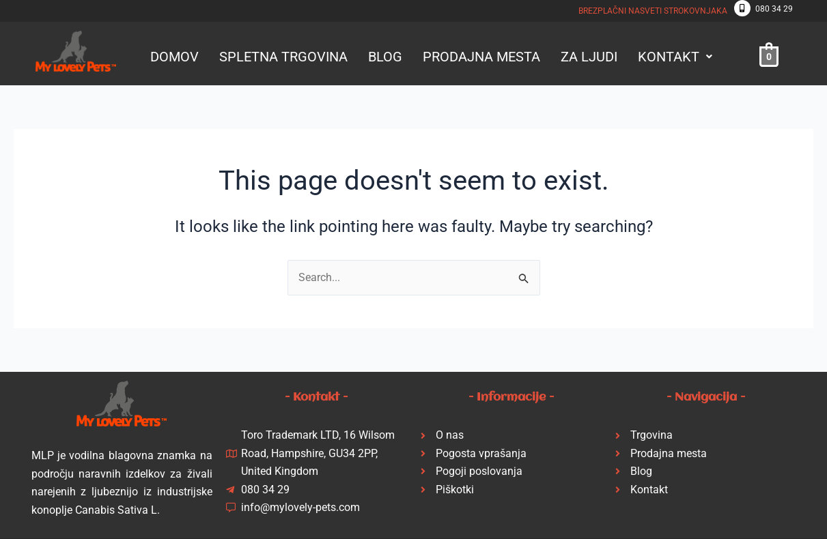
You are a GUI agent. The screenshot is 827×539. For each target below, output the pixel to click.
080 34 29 (774, 9)
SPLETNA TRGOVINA (283, 56)
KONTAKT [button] (675, 56)
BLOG (385, 56)
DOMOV (174, 56)
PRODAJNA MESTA (481, 56)
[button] (675, 57)
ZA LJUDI (589, 56)
